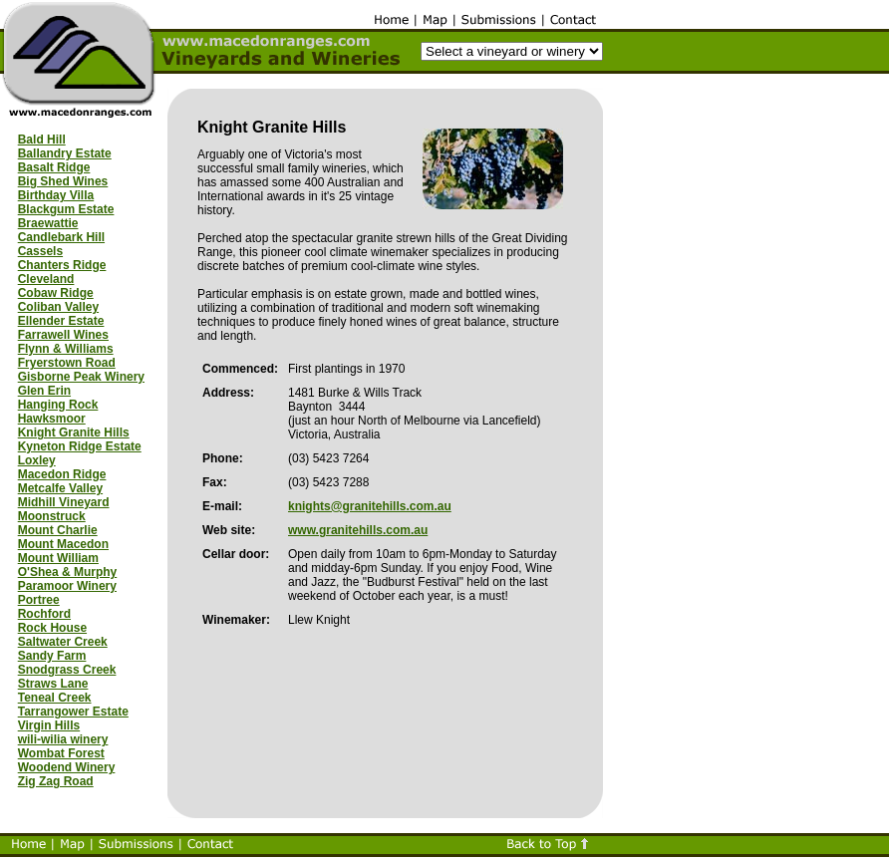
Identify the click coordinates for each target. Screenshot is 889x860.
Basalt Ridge (54, 167)
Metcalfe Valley (60, 488)
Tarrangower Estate (73, 711)
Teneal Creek (55, 698)
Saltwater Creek (63, 642)
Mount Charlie (58, 530)
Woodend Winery (67, 767)
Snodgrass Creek (67, 670)
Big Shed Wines (63, 181)
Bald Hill (42, 139)
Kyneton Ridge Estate (80, 446)
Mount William (58, 558)
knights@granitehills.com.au (369, 506)
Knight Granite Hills (74, 432)
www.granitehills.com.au (358, 530)
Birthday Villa (56, 195)
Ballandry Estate (65, 153)
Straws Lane (53, 684)
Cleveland (46, 279)
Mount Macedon (63, 544)
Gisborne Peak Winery (81, 377)
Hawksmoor (52, 419)
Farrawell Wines (63, 335)
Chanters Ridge (62, 265)
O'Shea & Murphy (68, 572)
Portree (39, 600)
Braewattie (48, 223)
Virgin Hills (49, 725)
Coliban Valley (58, 307)
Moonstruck (52, 516)
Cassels (40, 251)
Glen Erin (44, 391)
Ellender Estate (61, 321)
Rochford (44, 614)
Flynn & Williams (66, 349)
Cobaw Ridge (56, 293)
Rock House (52, 628)
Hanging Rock (58, 405)
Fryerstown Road (67, 363)
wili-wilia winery (63, 739)
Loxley (37, 460)
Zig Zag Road (56, 781)
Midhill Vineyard (64, 502)
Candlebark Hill (61, 237)
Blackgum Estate (66, 209)
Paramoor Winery (67, 586)
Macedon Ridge (62, 474)
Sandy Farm (52, 656)
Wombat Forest (61, 753)
